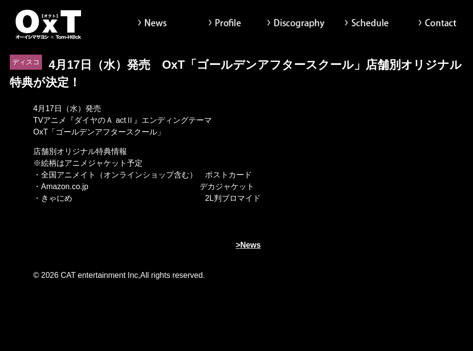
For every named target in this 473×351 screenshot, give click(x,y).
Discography (295, 24)
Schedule (366, 24)
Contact (437, 24)
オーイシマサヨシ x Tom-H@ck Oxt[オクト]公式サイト (49, 24)
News (153, 24)
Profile (224, 24)
